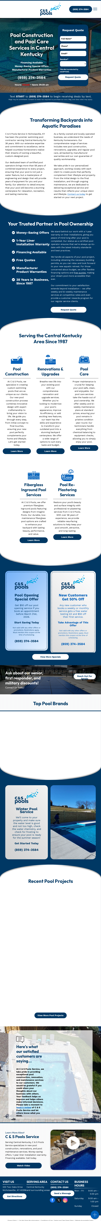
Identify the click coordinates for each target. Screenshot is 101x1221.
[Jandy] (33, 731)
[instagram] (65, 1200)
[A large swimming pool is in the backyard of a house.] (30, 949)
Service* (64, 59)
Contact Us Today (14, 687)
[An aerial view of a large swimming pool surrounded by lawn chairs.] (30, 989)
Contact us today (76, 194)
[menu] (95, 9)
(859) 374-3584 (32, 77)
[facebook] (52, 1200)
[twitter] (58, 1200)
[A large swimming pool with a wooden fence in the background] (30, 908)
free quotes (80, 272)
